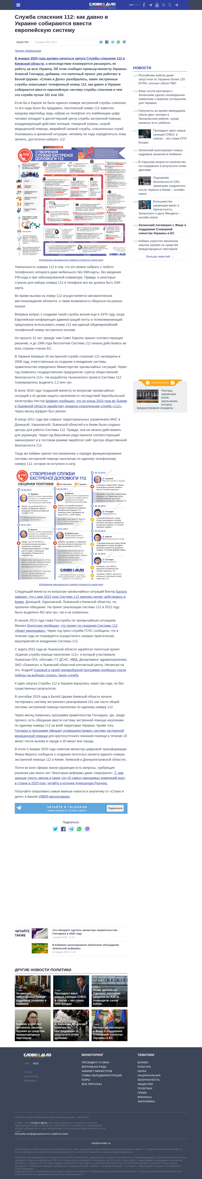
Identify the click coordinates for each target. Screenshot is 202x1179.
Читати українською (28, 50)
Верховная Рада (94, 1066)
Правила (30, 1080)
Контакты (31, 1076)
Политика (145, 1088)
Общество (22, 42)
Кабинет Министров (97, 1071)
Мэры (86, 1079)
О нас (28, 1072)
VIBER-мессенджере (54, 796)
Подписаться (115, 808)
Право (142, 1092)
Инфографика (160, 382)
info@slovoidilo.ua (101, 1143)
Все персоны (92, 1084)
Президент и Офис (95, 1062)
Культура (144, 1066)
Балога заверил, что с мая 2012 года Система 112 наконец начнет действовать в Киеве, (71, 597)
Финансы (145, 1097)
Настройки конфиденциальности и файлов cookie (41, 1133)
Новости (142, 68)
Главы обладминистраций (102, 1075)
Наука (142, 1071)
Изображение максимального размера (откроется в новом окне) (71, 260)
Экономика (146, 1101)
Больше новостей (159, 256)
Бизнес (143, 1062)
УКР (131, 5)
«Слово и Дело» (39, 1122)
